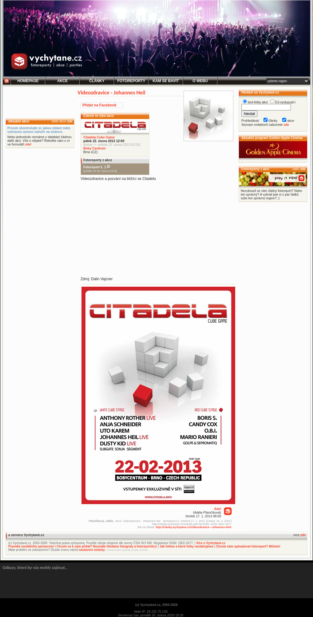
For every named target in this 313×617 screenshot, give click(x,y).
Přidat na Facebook (99, 105)
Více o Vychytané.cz (210, 543)
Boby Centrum (94, 148)
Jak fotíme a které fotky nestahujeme (186, 546)
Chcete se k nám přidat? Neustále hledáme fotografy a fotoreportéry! (107, 546)
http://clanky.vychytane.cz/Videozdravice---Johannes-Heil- (194, 527)
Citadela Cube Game (99, 137)
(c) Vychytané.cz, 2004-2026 (156, 605)
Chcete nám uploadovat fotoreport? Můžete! (248, 546)
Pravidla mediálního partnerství (31, 546)
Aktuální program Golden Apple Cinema (272, 138)
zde (70, 121)
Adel (217, 509)
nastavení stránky (92, 549)
